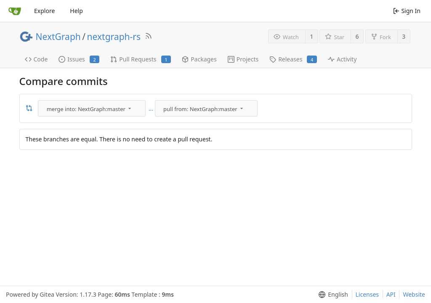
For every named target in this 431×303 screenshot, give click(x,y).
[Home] (14, 11)
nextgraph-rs (114, 36)
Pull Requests (140, 59)
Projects (243, 59)
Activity (342, 59)
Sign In (407, 11)
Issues (79, 59)
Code (36, 59)
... (151, 109)
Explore (44, 11)
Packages (199, 59)
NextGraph (58, 36)
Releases (293, 59)
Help (76, 11)
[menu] (92, 108)
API (391, 294)
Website (414, 294)
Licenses (367, 294)
